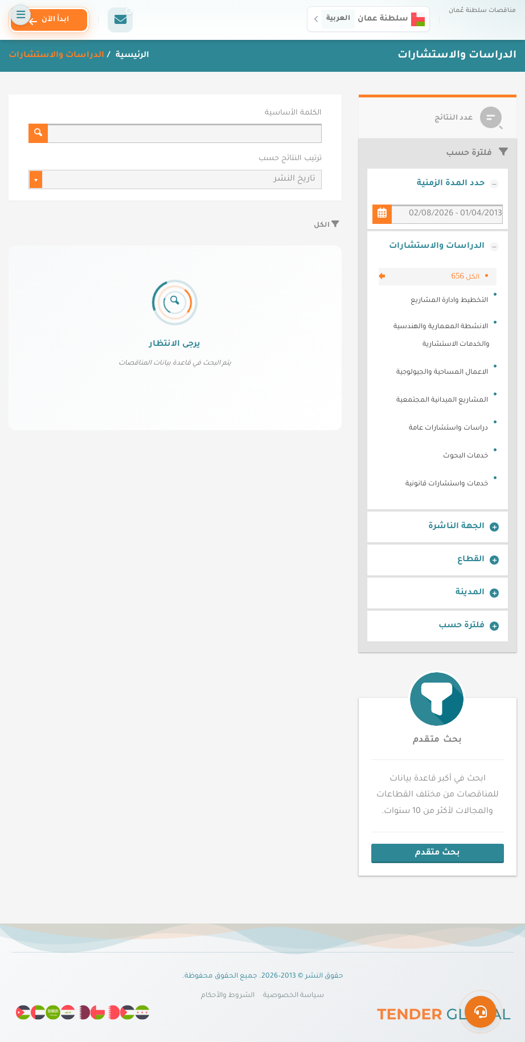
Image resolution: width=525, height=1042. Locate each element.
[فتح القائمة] (20, 15)
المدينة (470, 593)
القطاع (471, 560)
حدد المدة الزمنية (451, 184)
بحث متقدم (437, 740)
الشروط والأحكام (228, 996)
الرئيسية (131, 55)
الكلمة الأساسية (293, 113)
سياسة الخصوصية (293, 996)
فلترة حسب (461, 626)
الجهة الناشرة (456, 527)
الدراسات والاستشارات (437, 246)
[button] (368, 18)
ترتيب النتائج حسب (290, 159)
